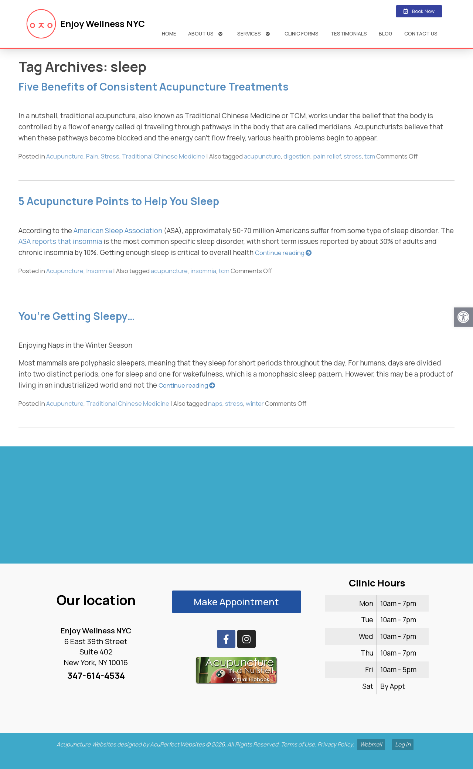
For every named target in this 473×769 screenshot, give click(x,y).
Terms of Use (298, 744)
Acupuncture (65, 156)
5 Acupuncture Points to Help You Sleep (118, 201)
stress (353, 156)
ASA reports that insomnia (60, 241)
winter (255, 403)
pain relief (327, 156)
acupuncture (262, 156)
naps (215, 403)
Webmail (371, 744)
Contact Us (421, 33)
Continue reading (283, 252)
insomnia (203, 270)
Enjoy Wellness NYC (102, 24)
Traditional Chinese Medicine (163, 156)
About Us (201, 33)
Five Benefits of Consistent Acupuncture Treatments (153, 86)
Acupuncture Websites (86, 744)
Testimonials (348, 33)
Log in (403, 744)
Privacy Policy (335, 744)
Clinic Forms (302, 33)
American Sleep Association (117, 230)
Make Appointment (236, 601)
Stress (110, 156)
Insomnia (99, 270)
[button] (463, 317)
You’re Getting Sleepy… (76, 316)
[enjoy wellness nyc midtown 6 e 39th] (236, 508)
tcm (369, 156)
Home (169, 33)
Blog (385, 33)
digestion (296, 156)
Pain (92, 156)
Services (249, 33)
